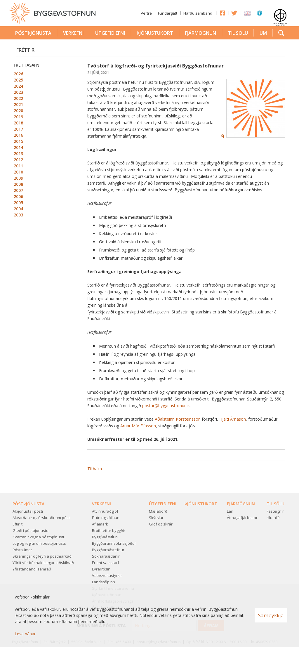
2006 (18, 196)
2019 (18, 116)
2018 (18, 123)
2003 (18, 215)
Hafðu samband (197, 13)
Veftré (146, 13)
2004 (18, 208)
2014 (18, 147)
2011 (18, 166)
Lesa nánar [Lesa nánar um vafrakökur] (25, 633)
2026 (18, 74)
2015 (18, 141)
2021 (18, 104)
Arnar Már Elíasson (138, 426)
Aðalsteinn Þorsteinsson (178, 419)
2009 (18, 178)
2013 (18, 153)
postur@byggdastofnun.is (166, 405)
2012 (18, 159)
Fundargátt (167, 13)
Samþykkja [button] (271, 615)
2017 (18, 129)
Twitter (234, 13)
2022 (18, 98)
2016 (18, 135)
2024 (18, 86)
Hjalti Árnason (232, 419)
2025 (18, 80)
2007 (18, 190)
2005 (18, 202)
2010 (18, 172)
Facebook (222, 13)
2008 (18, 184)
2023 (18, 92)
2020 (18, 110)
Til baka (94, 468)
